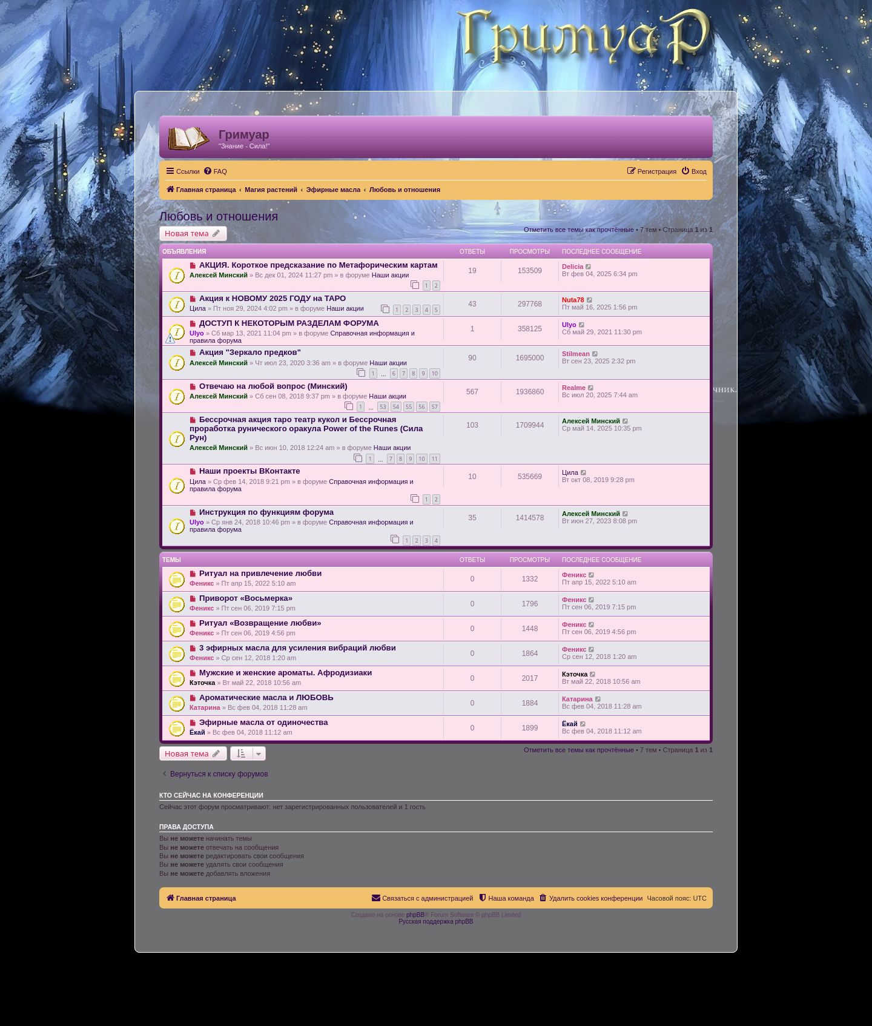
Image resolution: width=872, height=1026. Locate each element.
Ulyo (197, 333)
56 (421, 407)
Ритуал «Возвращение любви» (260, 622)
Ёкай (197, 732)
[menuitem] (215, 171)
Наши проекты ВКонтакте (249, 470)
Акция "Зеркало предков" (250, 352)
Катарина (205, 707)
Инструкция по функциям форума (266, 512)
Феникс (202, 583)
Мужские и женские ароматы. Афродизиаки (285, 672)
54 (396, 407)
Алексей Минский (219, 275)
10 (435, 373)
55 (409, 407)
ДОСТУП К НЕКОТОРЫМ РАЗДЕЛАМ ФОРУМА (289, 323)
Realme (574, 387)
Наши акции (390, 275)
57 (435, 407)
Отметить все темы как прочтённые (579, 229)
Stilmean (576, 353)
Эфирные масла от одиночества (263, 722)
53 (383, 407)
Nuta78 (573, 299)
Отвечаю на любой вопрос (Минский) (273, 386)
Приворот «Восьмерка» (245, 598)
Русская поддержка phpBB (435, 921)
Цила (198, 308)
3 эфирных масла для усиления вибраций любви (297, 647)
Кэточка (202, 682)
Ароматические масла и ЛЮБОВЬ (266, 697)
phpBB (415, 915)
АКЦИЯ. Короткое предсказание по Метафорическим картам (318, 265)
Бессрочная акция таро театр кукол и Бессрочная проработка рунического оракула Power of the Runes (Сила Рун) (306, 428)
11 (435, 459)
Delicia (572, 266)
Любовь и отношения (218, 216)
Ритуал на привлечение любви (260, 573)
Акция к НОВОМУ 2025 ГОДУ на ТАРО (272, 298)
